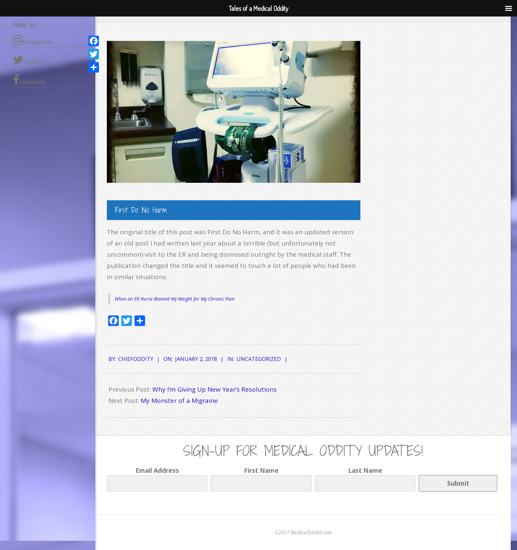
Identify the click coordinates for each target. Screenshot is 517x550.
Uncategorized (258, 359)
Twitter (29, 60)
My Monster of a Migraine (179, 400)
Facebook (29, 80)
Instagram (32, 40)
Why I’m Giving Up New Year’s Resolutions (214, 389)
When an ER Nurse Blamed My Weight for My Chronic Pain (174, 299)
